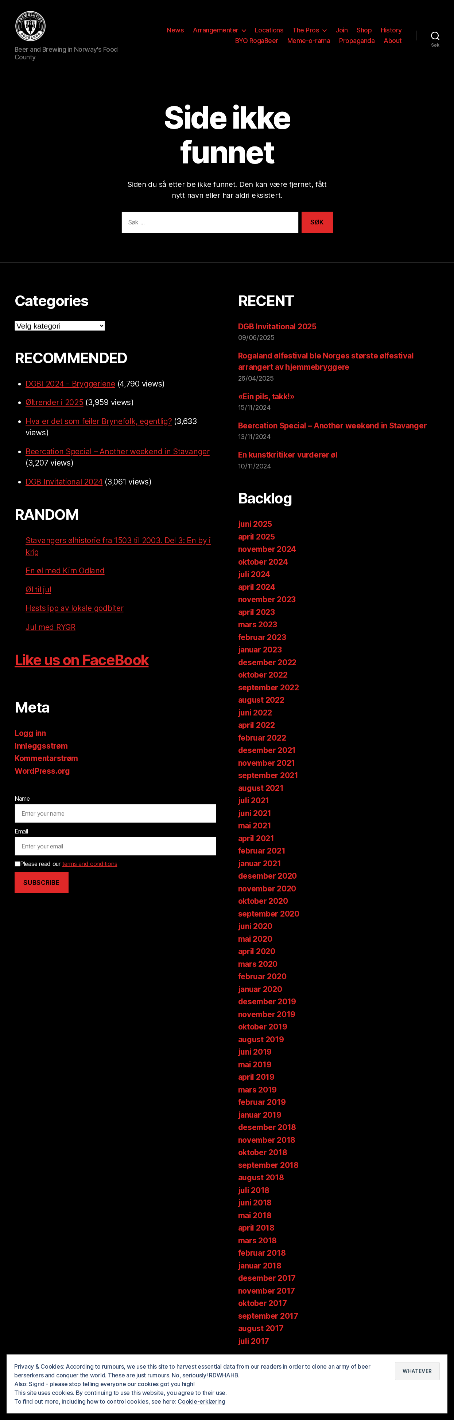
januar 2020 (260, 990)
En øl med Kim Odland (65, 571)
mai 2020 (255, 940)
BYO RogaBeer (256, 41)
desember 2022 (267, 663)
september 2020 (268, 914)
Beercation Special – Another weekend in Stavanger (118, 452)
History (391, 30)
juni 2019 (255, 1053)
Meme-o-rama (308, 41)
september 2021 (268, 776)
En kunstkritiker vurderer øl (288, 456)
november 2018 (267, 1141)
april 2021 (256, 839)
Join (341, 30)
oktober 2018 (262, 1153)
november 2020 (267, 889)
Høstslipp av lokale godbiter (74, 609)
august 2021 (261, 789)
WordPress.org (42, 772)
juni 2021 (255, 814)
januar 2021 (259, 864)
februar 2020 (262, 977)
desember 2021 (267, 751)
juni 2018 (255, 1204)
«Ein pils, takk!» (266, 397)
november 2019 (267, 1015)
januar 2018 (260, 1266)
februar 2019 (262, 1103)
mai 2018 (255, 1216)
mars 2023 (258, 626)
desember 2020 (267, 877)
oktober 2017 (262, 1304)
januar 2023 (260, 651)
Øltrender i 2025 (55, 403)
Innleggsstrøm (41, 747)
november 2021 (266, 764)
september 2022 (268, 688)
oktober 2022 (263, 676)
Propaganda (357, 41)
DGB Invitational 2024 (64, 482)
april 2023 (256, 613)
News (175, 30)
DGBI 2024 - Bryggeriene (70, 384)
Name (22, 799)
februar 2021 (262, 852)
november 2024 (267, 550)
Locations (269, 30)
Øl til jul (38, 590)
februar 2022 (262, 739)
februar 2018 (262, 1254)
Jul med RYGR (50, 628)
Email (21, 832)
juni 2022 (255, 713)
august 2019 (261, 1040)
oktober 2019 (262, 1028)
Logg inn (30, 734)
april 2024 (256, 588)
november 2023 (267, 600)
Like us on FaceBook (81, 661)
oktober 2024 (263, 563)
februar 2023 (262, 638)
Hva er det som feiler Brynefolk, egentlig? (99, 422)
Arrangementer (215, 30)
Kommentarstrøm (46, 759)
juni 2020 (255, 927)
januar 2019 (260, 1116)
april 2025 (256, 537)
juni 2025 (255, 525)
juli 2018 (254, 1191)
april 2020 (256, 952)
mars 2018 (257, 1241)
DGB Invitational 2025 (277, 327)
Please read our (66, 865)
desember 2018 (267, 1128)
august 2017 (261, 1329)
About (393, 41)
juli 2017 (253, 1342)
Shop (364, 30)
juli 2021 (253, 802)
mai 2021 (254, 827)
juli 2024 (254, 575)
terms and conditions (89, 865)
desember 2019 (267, 1003)
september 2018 (268, 1166)
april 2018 (256, 1229)
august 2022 (261, 701)
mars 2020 (258, 965)
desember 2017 (267, 1279)
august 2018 (261, 1179)
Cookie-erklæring (201, 1401)
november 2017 (266, 1292)
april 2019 (256, 1078)
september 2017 (268, 1317)
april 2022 (256, 726)
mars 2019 (257, 1090)
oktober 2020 (263, 902)
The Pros (305, 30)
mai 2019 (255, 1065)
